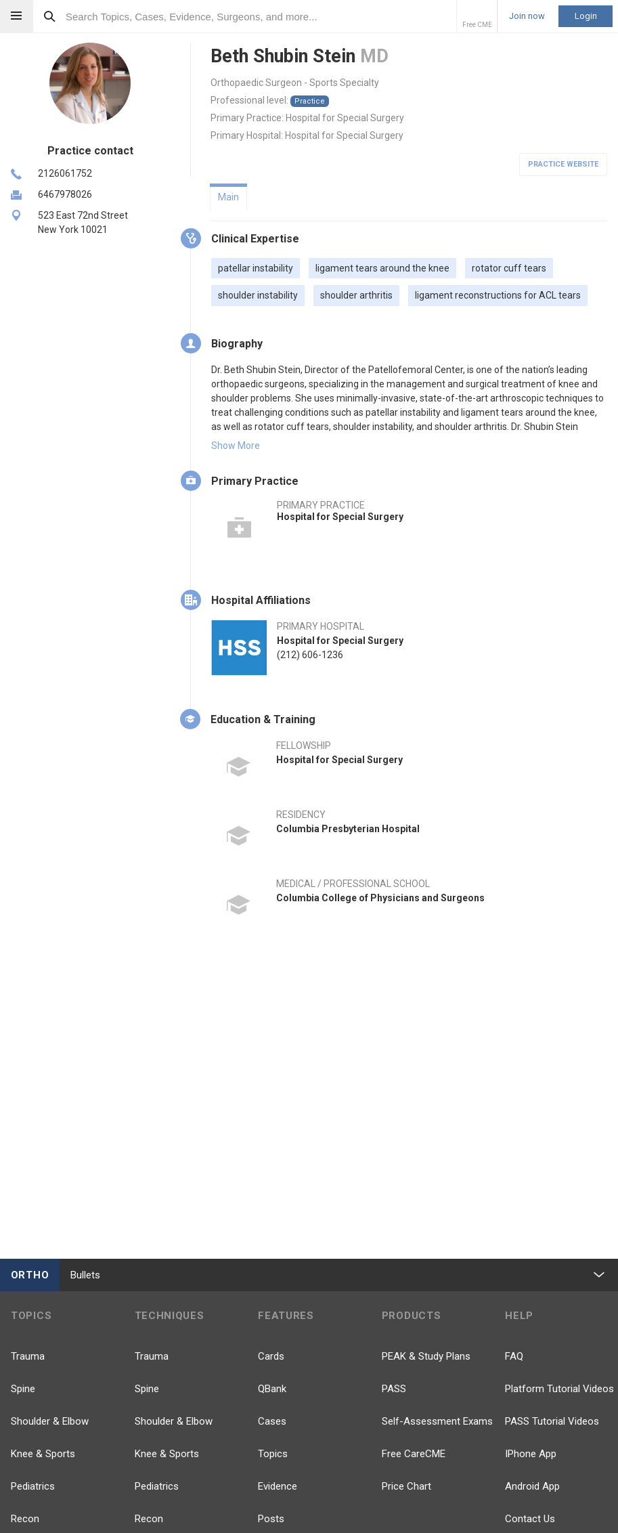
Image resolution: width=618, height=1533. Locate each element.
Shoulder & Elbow (50, 1421)
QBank (272, 1389)
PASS (394, 1389)
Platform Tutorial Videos (559, 1389)
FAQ (514, 1356)
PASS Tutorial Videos (552, 1421)
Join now (527, 16)
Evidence (277, 1486)
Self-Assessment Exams (437, 1421)
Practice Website (563, 164)
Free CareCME (413, 1454)
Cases (272, 1421)
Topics (273, 1454)
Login (586, 16)
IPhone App (530, 1454)
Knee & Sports (43, 1454)
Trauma (28, 1356)
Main (228, 197)
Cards (271, 1356)
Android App (532, 1486)
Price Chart (406, 1486)
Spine (23, 1389)
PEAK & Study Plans (426, 1356)
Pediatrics (33, 1486)
